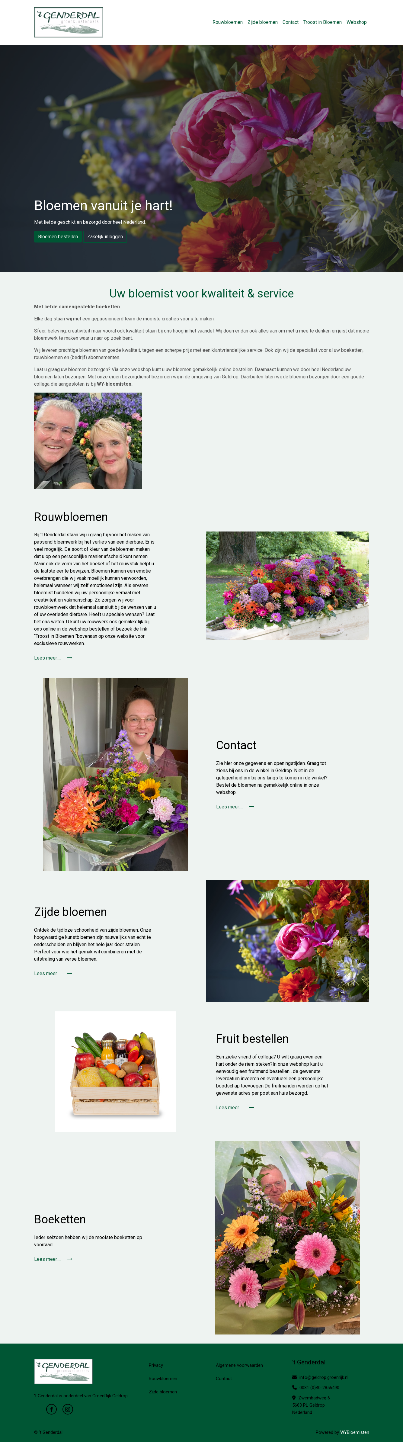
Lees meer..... (53, 658)
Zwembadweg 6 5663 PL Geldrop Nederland (311, 1405)
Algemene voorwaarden (239, 1365)
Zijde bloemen (263, 22)
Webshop (357, 22)
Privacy (156, 1365)
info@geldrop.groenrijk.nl (320, 1377)
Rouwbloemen (228, 22)
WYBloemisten (354, 1432)
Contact (291, 22)
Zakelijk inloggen (105, 236)
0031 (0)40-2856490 (315, 1387)
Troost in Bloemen (322, 22)
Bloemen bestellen (58, 236)
